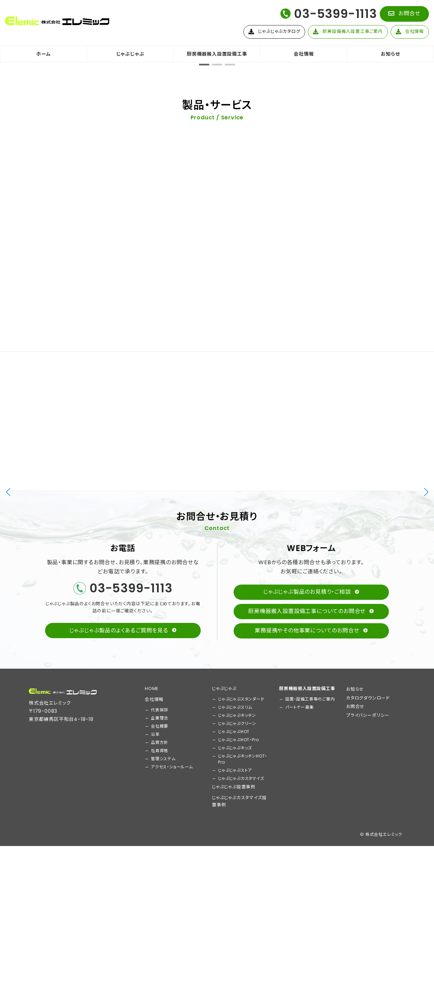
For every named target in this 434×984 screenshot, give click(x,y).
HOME (151, 878)
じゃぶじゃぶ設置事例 (233, 977)
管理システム (163, 948)
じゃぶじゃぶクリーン (237, 913)
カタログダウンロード (368, 888)
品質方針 (159, 932)
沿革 (155, 924)
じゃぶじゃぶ (224, 878)
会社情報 (154, 889)
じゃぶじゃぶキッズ (235, 938)
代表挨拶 (159, 900)
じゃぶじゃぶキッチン (237, 905)
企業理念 (159, 908)
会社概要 (159, 916)
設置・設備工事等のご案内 (310, 889)
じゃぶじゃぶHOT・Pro (238, 929)
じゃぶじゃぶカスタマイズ (241, 968)
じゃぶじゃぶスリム (235, 897)
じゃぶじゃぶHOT (234, 921)
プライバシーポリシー (368, 905)
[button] (404, 14)
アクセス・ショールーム (172, 957)
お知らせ (355, 879)
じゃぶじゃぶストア (235, 960)
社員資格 (159, 940)
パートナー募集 (299, 897)
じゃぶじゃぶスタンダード (241, 889)
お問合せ (355, 896)
